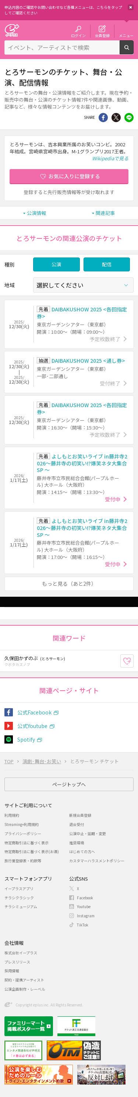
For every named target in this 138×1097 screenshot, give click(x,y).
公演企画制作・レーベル (24, 989)
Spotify (26, 739)
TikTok (82, 925)
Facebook (85, 897)
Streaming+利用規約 (21, 824)
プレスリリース (17, 962)
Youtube (84, 906)
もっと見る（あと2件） (69, 583)
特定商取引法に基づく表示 (26, 842)
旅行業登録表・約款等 (22, 860)
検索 (133, 51)
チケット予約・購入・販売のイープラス (11, 30)
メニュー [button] (126, 35)
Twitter (116, 117)
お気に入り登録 (133, 660)
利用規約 (11, 815)
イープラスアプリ (18, 888)
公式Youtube (32, 725)
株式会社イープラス (20, 952)
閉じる (131, 7)
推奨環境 (76, 842)
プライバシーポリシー (22, 833)
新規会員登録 (80, 815)
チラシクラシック (19, 897)
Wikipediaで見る (110, 158)
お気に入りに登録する (74, 176)
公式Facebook (34, 712)
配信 (107, 264)
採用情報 (11, 970)
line (129, 117)
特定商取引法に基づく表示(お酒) (31, 851)
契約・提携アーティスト (24, 980)
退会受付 (76, 824)
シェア (103, 117)
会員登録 (102, 35)
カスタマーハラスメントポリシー (96, 860)
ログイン (78, 35)
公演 (56, 264)
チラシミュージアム (20, 906)
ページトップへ (69, 784)
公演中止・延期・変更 (87, 833)
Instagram (86, 915)
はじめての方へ (82, 851)
